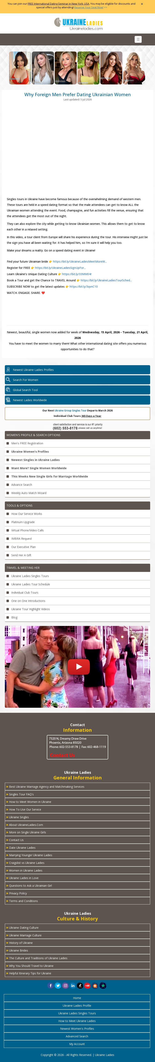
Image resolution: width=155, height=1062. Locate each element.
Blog (11, 617)
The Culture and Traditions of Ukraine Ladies (36, 957)
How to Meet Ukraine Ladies (77, 1021)
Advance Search (19, 485)
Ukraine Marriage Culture (24, 935)
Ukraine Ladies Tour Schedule (28, 584)
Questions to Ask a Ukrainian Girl (29, 885)
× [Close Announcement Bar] (142, 4)
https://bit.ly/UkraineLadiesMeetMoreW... (80, 261)
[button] (95, 985)
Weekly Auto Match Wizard (26, 493)
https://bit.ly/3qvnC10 (83, 286)
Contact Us (15, 839)
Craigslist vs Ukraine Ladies (25, 862)
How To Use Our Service (23, 809)
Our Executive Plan (21, 547)
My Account (77, 1044)
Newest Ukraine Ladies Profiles (33, 370)
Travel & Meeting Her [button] (23, 568)
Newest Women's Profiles (77, 1028)
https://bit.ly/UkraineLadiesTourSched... (106, 280)
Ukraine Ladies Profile (77, 1005)
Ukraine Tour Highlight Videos (28, 609)
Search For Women (25, 380)
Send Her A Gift (18, 555)
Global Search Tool (25, 390)
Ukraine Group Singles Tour (71, 410)
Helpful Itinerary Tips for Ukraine (28, 973)
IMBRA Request (19, 538)
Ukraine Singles (17, 816)
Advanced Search (77, 1036)
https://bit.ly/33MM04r (76, 274)
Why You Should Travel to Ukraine (29, 965)
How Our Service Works (24, 514)
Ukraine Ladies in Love (22, 877)
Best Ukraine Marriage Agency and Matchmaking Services (45, 786)
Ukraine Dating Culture (22, 927)
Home (77, 998)
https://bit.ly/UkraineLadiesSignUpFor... (60, 268)
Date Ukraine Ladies (21, 847)
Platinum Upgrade (20, 522)
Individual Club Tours (22, 592)
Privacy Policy (16, 893)
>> (90, 7)
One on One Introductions (25, 601)
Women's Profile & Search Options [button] (33, 435)
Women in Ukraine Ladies (24, 870)
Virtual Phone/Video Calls (25, 530)
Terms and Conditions (22, 900)
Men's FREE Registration (24, 443)
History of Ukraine (19, 942)
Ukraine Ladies (104, 1055)
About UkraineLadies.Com (24, 824)
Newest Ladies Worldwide (30, 400)
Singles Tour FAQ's (20, 794)
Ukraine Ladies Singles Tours (27, 576)
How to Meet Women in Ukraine (28, 801)
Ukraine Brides (17, 950)
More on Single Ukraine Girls (26, 832)
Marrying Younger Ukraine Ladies (29, 854)
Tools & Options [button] (19, 505)
